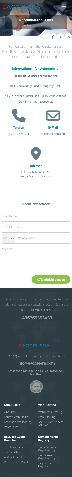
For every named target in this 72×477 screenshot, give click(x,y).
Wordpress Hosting (50, 412)
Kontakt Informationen (36, 25)
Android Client (13, 457)
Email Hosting (46, 417)
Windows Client (14, 447)
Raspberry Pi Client (16, 462)
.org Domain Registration (45, 465)
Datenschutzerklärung (18, 422)
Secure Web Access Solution (50, 423)
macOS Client (13, 452)
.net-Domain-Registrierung (46, 457)
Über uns (10, 412)
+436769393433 (36, 317)
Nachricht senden (51, 279)
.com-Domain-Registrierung (47, 449)
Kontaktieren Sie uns (17, 417)
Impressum (11, 427)
